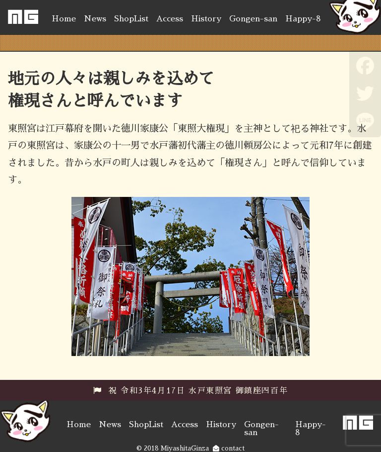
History (206, 19)
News (95, 19)
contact (229, 448)
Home (64, 19)
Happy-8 (303, 19)
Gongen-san (253, 19)
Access (169, 19)
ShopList (131, 19)
